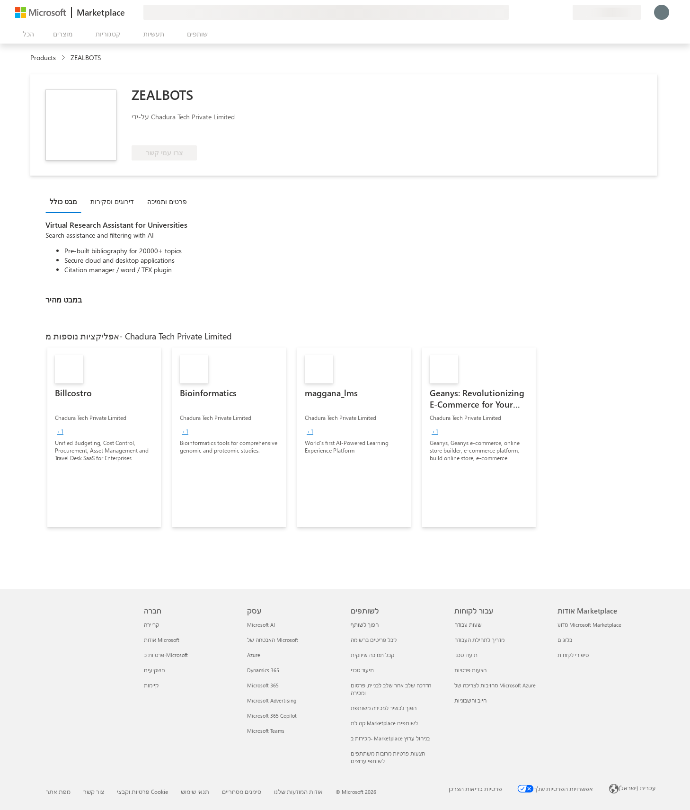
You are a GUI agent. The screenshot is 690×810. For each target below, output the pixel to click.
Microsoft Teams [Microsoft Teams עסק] (265, 730)
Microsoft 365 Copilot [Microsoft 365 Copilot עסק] (272, 715)
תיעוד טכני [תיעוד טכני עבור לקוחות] (466, 655)
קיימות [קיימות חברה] (151, 685)
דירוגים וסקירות (112, 201)
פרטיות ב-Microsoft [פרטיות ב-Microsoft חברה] (166, 655)
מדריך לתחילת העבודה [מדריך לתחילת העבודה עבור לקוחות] (479, 639)
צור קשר (93, 791)
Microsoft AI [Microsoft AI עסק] (261, 624)
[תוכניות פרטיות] (565, 12)
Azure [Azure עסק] (253, 655)
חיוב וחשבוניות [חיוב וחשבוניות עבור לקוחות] (470, 700)
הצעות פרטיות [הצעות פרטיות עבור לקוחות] (470, 670)
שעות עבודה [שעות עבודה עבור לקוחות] (468, 624)
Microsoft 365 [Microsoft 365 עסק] (263, 685)
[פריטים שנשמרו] (553, 12)
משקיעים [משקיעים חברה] (154, 670)
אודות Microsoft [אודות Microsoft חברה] (161, 639)
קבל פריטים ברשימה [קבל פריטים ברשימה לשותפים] (374, 639)
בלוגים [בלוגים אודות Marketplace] (564, 639)
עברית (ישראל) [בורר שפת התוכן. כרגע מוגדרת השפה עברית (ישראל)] (637, 788)
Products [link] (43, 57)
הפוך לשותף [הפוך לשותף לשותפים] (365, 624)
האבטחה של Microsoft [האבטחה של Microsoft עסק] (272, 639)
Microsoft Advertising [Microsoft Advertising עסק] (271, 700)
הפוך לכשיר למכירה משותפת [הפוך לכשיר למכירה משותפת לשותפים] (383, 708)
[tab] (65, 201)
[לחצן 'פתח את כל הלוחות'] (26, 34)
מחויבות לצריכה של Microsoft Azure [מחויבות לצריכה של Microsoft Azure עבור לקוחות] (495, 685)
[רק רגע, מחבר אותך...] (661, 12)
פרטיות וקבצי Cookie (142, 791)
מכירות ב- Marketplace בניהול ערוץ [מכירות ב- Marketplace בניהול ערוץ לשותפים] (390, 738)
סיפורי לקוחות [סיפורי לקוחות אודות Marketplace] (573, 655)
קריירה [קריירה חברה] (151, 624)
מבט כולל (63, 201)
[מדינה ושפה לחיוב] (607, 12)
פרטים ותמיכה (167, 201)
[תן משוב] (531, 12)
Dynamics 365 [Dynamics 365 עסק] (263, 670)
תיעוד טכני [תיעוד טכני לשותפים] (362, 670)
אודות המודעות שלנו (298, 791)
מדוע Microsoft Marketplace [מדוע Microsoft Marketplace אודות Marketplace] (589, 624)
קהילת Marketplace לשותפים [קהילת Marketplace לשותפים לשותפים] (384, 723)
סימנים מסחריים (241, 791)
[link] (104, 437)
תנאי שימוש (195, 791)
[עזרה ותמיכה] (542, 12)
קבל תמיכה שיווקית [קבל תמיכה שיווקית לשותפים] (372, 655)
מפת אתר (58, 791)
